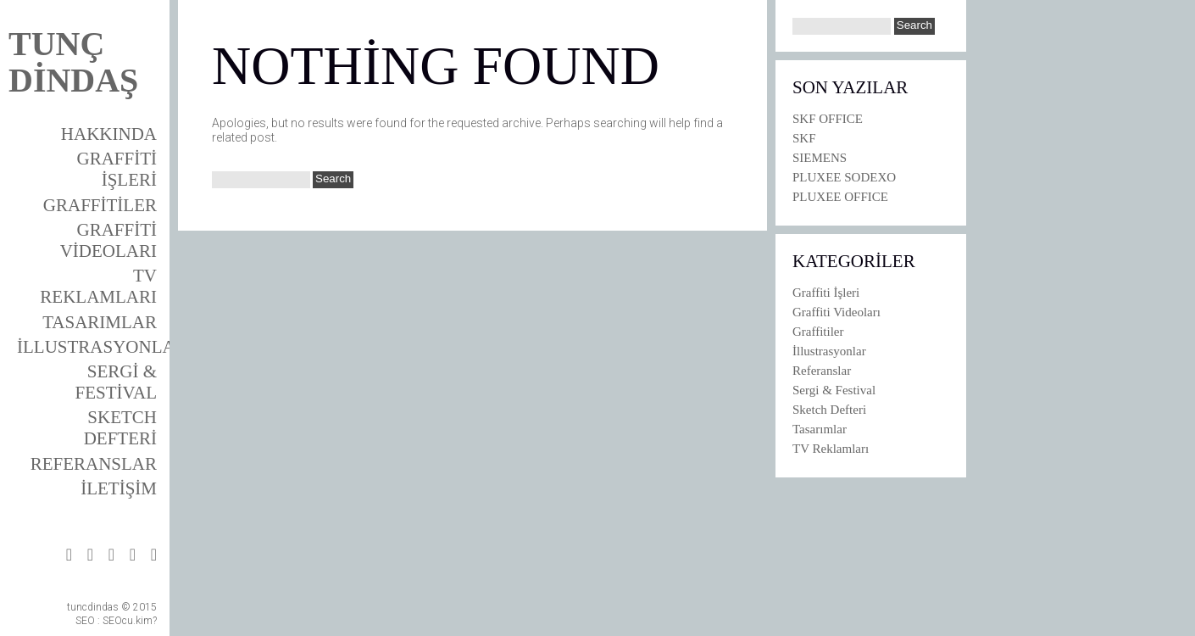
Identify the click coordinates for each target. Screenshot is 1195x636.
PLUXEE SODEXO (844, 177)
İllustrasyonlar (102, 347)
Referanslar (94, 464)
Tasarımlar (99, 322)
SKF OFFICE (827, 119)
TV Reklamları (98, 286)
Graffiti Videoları (108, 240)
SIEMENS (819, 158)
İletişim (119, 488)
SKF (804, 138)
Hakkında (109, 134)
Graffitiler (100, 205)
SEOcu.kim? (130, 621)
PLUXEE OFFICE (840, 197)
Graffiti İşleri (116, 169)
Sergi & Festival (116, 382)
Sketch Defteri (120, 428)
